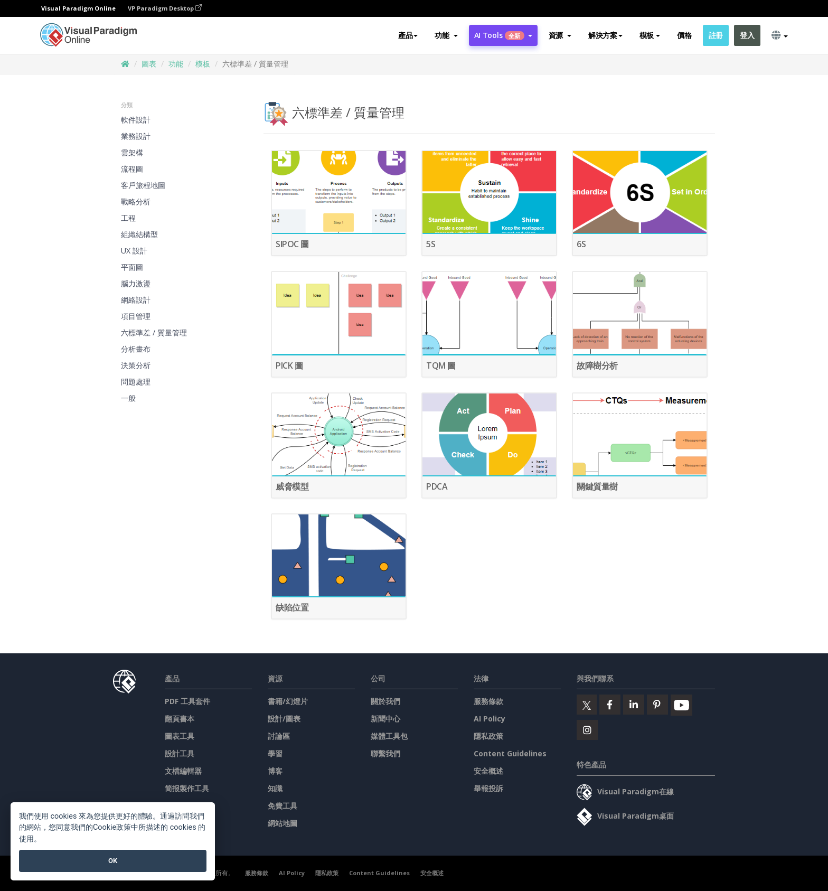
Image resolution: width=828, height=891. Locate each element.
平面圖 (132, 267)
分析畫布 (135, 349)
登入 (747, 35)
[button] (446, 35)
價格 (684, 35)
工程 (128, 218)
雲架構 (132, 152)
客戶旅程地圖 (143, 185)
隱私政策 (488, 736)
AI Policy (489, 719)
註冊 (716, 35)
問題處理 (135, 382)
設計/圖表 (284, 719)
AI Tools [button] (503, 35)
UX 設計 (134, 251)
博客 (275, 771)
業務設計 (135, 136)
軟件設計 (135, 120)
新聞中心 (385, 719)
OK (112, 861)
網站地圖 (282, 823)
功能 (175, 64)
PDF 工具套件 (187, 701)
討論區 (279, 736)
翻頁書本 (179, 719)
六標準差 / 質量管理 (154, 332)
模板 (202, 64)
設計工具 (179, 753)
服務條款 (488, 701)
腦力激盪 (135, 283)
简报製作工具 (187, 788)
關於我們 (385, 701)
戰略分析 (135, 201)
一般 (128, 398)
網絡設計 (135, 300)
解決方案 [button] (605, 35)
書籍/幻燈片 (288, 701)
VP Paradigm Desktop (165, 8)
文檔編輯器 (183, 771)
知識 (275, 788)
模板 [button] (649, 35)
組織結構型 (139, 234)
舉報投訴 (488, 788)
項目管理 (135, 316)
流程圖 (132, 169)
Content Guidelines (510, 753)
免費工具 (282, 806)
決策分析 (135, 365)
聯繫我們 (385, 753)
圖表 (149, 64)
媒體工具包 (389, 736)
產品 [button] (408, 35)
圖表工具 (179, 736)
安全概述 (488, 771)
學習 (275, 753)
